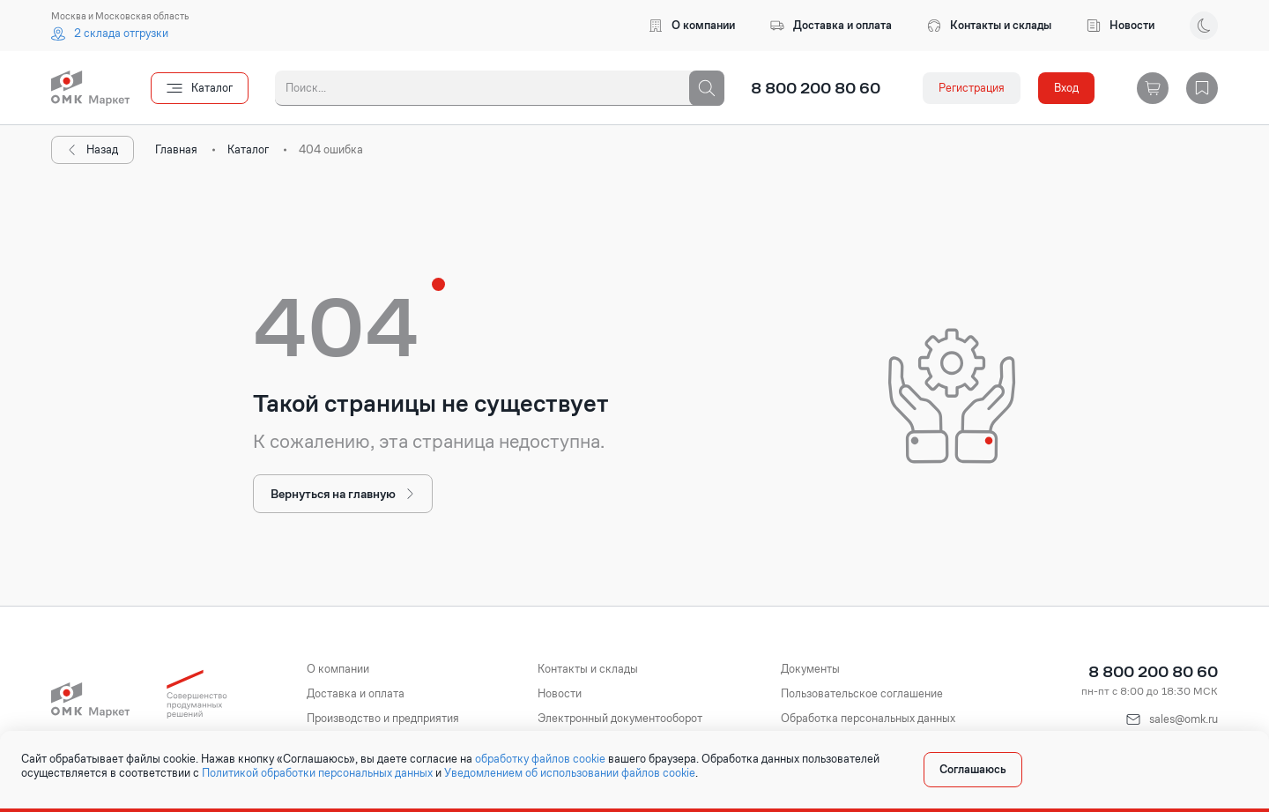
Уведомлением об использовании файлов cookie (569, 773)
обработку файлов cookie (540, 759)
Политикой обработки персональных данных (317, 773)
